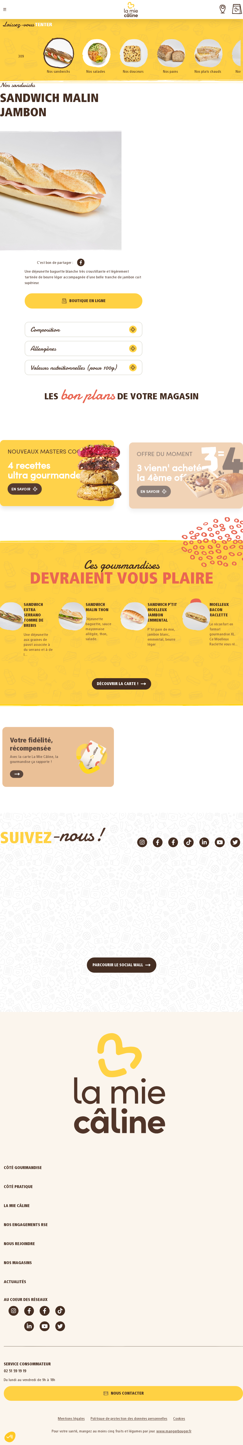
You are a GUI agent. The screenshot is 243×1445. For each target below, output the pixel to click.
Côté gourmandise (47, 1167)
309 (21, 56)
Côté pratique (42, 1186)
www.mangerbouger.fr (174, 1431)
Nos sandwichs (58, 71)
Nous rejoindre (43, 1244)
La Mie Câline (41, 1205)
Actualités (39, 1282)
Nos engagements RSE (26, 1225)
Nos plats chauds (208, 71)
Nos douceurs (133, 71)
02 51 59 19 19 (15, 1371)
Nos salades (95, 71)
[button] (4, 9)
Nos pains (170, 71)
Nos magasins (18, 1263)
